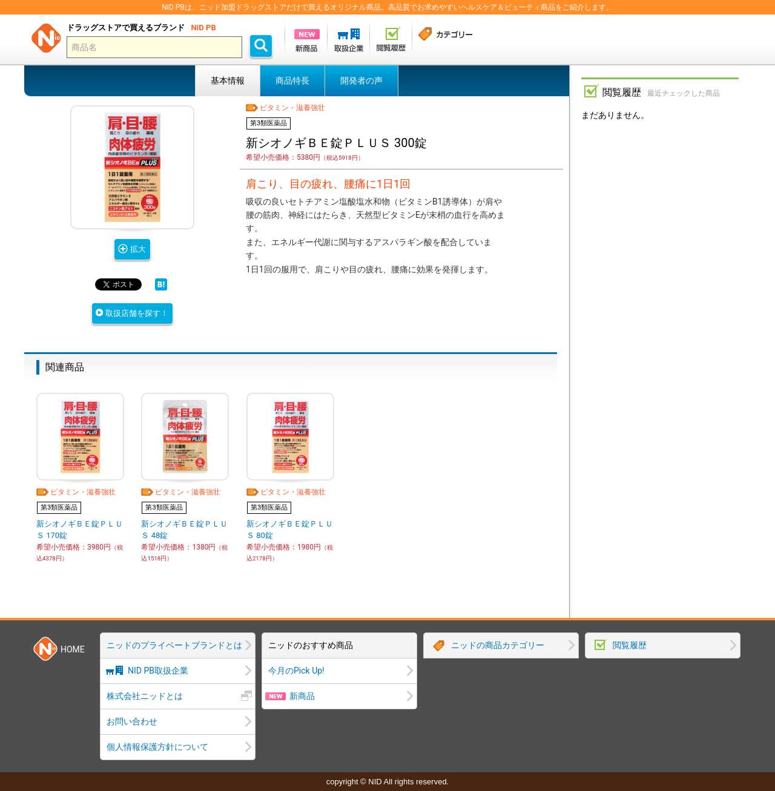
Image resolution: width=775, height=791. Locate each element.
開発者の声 (361, 80)
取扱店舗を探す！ (136, 313)
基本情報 (228, 80)
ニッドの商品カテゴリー (497, 645)
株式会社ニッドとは (145, 696)
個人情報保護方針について (157, 747)
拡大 (138, 249)
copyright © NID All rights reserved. (387, 781)
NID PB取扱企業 (158, 670)
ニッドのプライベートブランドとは (174, 645)
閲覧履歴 (630, 645)
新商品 (302, 696)
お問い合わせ (132, 721)
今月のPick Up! (296, 670)
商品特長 (292, 80)
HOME (73, 649)
